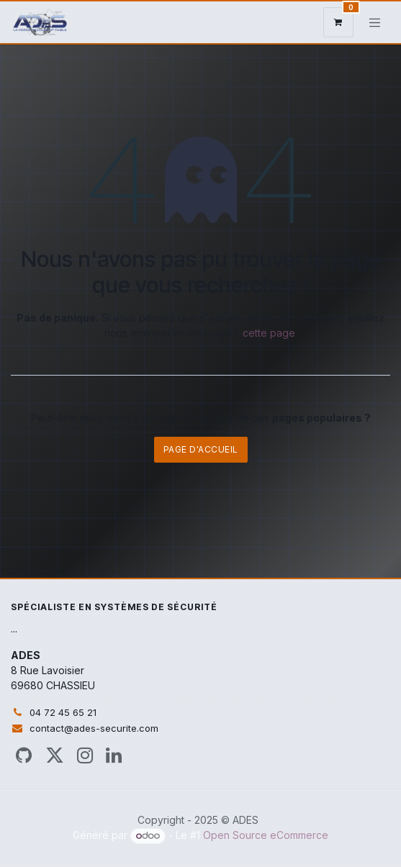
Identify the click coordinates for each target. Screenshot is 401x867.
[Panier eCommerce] (338, 22)
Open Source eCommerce (265, 835)
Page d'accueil (200, 449)
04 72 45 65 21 (63, 712)
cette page (269, 333)
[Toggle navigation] (375, 22)
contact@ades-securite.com (94, 728)
